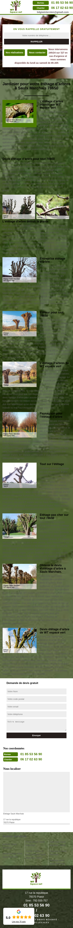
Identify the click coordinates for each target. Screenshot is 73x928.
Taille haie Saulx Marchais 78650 (57, 844)
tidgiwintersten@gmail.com (53, 12)
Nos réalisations (14, 52)
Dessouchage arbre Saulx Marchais (12, 855)
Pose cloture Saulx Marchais (35, 844)
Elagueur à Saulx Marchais (58, 853)
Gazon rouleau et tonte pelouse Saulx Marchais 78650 (36, 854)
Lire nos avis (19, 922)
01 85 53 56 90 (62, 2)
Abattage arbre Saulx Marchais (57, 862)
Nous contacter (37, 52)
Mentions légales (36, 922)
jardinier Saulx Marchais (9, 846)
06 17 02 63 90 (62, 8)
